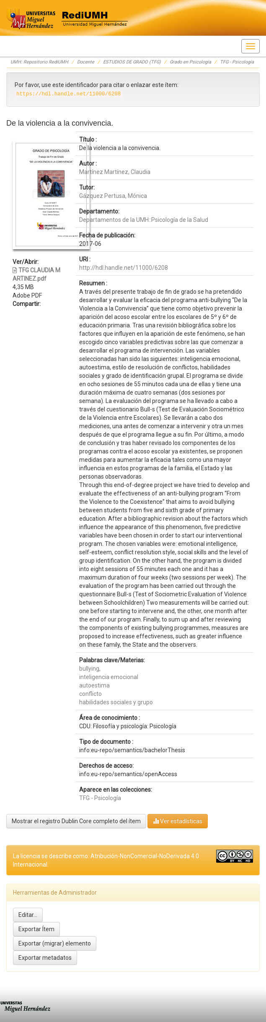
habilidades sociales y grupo (116, 702)
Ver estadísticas (177, 820)
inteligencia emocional (108, 677)
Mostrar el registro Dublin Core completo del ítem (76, 821)
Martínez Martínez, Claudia (114, 172)
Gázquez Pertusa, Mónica (113, 195)
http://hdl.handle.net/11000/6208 (123, 267)
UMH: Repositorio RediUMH (39, 62)
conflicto (90, 693)
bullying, (90, 668)
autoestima (94, 685)
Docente (85, 62)
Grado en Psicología (190, 62)
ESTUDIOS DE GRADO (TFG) (132, 62)
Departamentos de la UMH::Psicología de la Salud (143, 219)
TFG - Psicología (237, 62)
